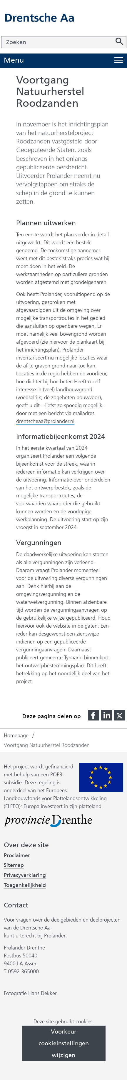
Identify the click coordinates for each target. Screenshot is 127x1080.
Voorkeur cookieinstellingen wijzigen (64, 1043)
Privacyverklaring (25, 875)
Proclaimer (17, 855)
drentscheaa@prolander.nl (45, 421)
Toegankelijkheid (25, 885)
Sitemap (14, 865)
